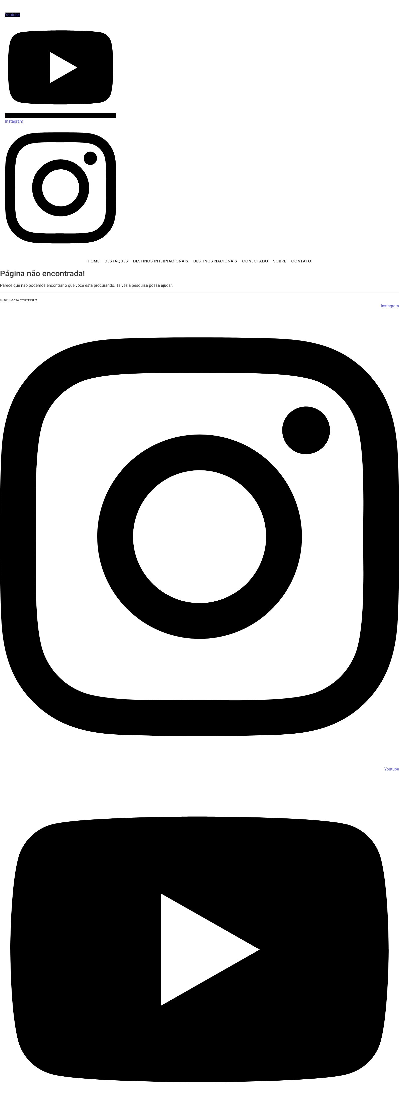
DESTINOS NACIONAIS (215, 261)
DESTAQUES (116, 261)
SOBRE (279, 261)
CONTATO (301, 261)
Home (93, 261)
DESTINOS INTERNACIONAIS (160, 261)
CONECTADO (255, 261)
